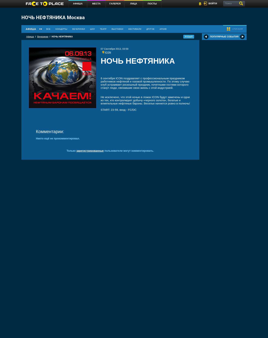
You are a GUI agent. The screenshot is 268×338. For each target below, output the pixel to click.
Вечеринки (78, 29)
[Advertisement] (146, 71)
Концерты (61, 29)
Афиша (78, 3)
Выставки (117, 29)
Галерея (115, 3)
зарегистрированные (90, 150)
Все (48, 29)
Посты (152, 3)
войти (212, 3)
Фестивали (134, 29)
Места (96, 3)
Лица (133, 3)
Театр (103, 29)
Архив (163, 29)
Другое (150, 29)
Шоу (92, 29)
